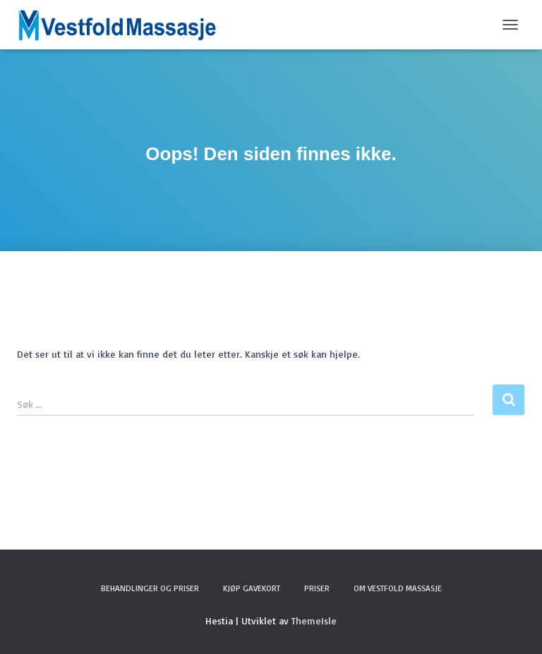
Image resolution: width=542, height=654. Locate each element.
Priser (317, 588)
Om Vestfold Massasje (398, 588)
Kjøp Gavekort (251, 588)
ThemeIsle (314, 620)
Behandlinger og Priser (150, 588)
